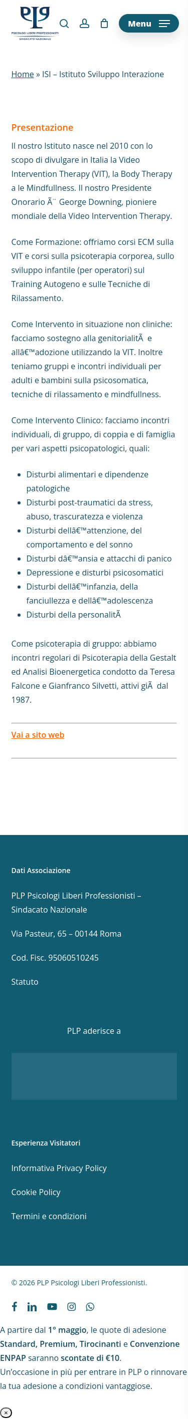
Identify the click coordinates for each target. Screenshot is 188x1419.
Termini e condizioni (49, 1216)
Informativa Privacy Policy (59, 1168)
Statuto (25, 981)
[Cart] (104, 23)
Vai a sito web (38, 734)
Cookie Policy (36, 1192)
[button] (149, 24)
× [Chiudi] (6, 1412)
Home (23, 74)
